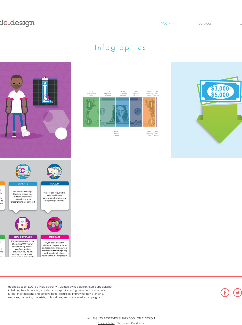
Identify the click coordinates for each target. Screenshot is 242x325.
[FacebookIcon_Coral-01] (225, 292)
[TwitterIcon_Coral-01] (237, 292)
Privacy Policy (106, 323)
